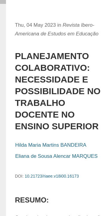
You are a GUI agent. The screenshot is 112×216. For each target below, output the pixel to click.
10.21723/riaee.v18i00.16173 (52, 176)
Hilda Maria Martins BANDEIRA (50, 145)
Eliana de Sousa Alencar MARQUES (56, 156)
